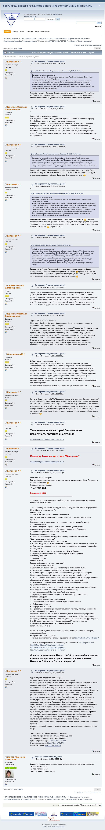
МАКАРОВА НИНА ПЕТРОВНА (57, 41)
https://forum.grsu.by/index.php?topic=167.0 (47, 439)
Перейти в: (55, 805)
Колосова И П (14, 62)
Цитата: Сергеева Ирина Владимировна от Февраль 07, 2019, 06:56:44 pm (56, 154)
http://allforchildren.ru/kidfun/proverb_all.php (47, 645)
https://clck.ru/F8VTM (55, 743)
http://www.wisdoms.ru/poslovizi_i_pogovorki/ (47, 650)
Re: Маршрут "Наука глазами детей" (50, 61)
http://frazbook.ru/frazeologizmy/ (86, 638)
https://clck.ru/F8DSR (58, 741)
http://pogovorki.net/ (86, 643)
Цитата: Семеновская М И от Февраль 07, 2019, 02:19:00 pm (51, 245)
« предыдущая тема (81, 45)
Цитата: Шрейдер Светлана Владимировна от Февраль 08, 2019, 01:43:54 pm (57, 71)
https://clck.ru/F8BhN (53, 745)
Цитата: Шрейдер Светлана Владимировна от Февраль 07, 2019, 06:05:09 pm (57, 193)
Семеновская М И (16, 354)
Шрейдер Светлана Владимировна (16, 108)
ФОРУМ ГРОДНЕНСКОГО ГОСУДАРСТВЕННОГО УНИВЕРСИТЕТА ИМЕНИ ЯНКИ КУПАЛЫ (47, 6)
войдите (56, 14)
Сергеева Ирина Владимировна (14, 286)
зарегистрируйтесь (31, 16)
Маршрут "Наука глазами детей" (48, 757)
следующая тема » (95, 45)
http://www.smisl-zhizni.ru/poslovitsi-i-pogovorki (48, 648)
